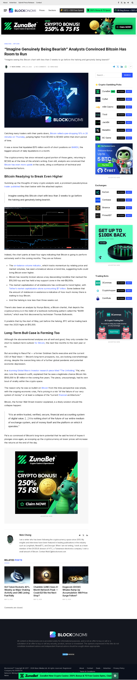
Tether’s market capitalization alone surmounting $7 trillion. (38, 288)
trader (7, 186)
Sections (52, 10)
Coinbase (106, 199)
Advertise (12, 3)
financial (63, 394)
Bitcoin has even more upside (18, 164)
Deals (98, 667)
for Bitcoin (40, 342)
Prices (42, 10)
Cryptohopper (109, 290)
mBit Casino (107, 107)
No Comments (40, 67)
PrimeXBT (107, 215)
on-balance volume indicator (27, 265)
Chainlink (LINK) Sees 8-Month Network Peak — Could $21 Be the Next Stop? (46, 590)
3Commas (107, 282)
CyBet (105, 99)
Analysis (7, 43)
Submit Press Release (26, 3)
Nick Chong (16, 67)
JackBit (105, 122)
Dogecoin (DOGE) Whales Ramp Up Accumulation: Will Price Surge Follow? (75, 590)
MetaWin (106, 130)
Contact (39, 3)
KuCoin (105, 192)
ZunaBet (108, 91)
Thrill (104, 114)
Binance (106, 207)
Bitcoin (17, 43)
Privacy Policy (119, 667)
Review (121, 91)
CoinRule (106, 298)
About (5, 3)
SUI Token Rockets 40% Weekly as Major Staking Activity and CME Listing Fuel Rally (17, 590)
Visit (129, 91)
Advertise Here (46, 515)
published (16, 186)
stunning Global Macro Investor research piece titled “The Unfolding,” (43, 370)
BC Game (106, 137)
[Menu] (5, 10)
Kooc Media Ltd (41, 667)
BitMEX (75, 147)
